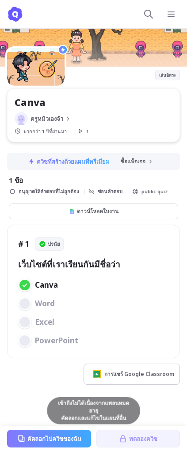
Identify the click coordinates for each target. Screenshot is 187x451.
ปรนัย (49, 244)
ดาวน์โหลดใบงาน (93, 211)
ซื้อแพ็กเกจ (137, 161)
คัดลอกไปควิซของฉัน (49, 438)
